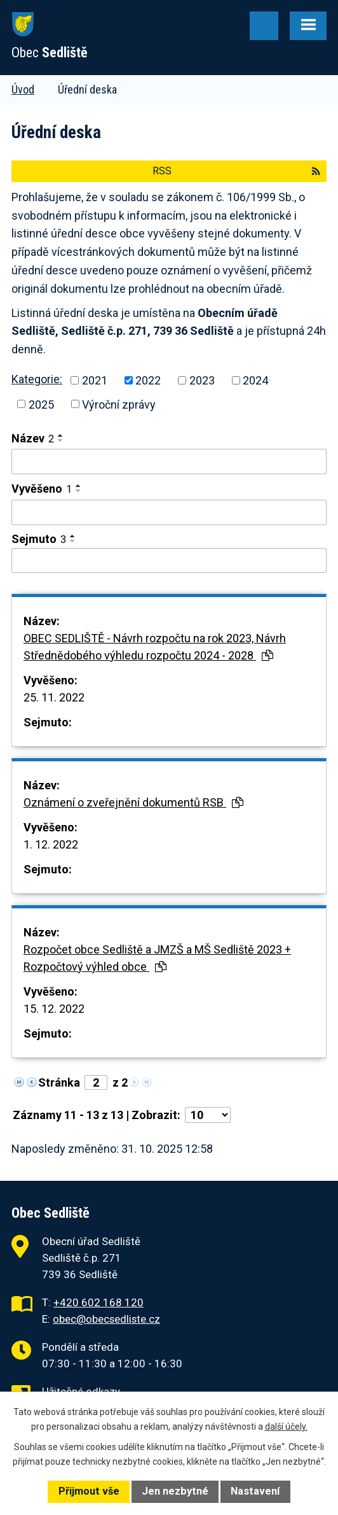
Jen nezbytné (175, 1491)
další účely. (286, 1426)
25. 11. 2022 (54, 697)
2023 (202, 380)
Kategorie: (36, 379)
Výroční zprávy (119, 404)
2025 (41, 404)
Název (32, 438)
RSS (236, 171)
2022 (148, 380)
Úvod (22, 89)
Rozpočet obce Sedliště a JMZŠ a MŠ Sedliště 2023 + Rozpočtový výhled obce (157, 958)
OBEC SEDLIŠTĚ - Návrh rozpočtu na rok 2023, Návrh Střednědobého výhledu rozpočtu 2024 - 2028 (155, 646)
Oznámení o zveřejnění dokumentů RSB (133, 802)
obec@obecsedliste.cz (106, 1319)
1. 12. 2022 (51, 844)
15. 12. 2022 (54, 1008)
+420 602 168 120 (98, 1302)
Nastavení (255, 1491)
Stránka (59, 1082)
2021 (94, 380)
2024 (255, 380)
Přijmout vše (88, 1491)
